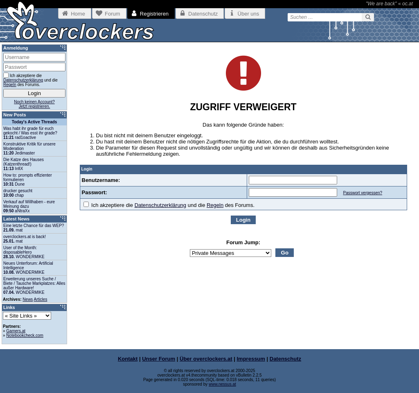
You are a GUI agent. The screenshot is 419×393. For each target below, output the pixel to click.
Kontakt (127, 359)
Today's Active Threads (34, 122)
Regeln (215, 205)
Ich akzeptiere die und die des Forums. (169, 205)
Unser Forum (158, 359)
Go (285, 253)
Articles (40, 299)
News (28, 299)
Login (243, 220)
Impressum (251, 359)
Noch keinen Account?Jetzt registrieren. (34, 104)
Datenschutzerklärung (160, 205)
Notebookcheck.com (24, 335)
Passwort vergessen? (362, 193)
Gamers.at (15, 331)
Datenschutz (285, 359)
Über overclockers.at (206, 359)
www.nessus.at (222, 384)
